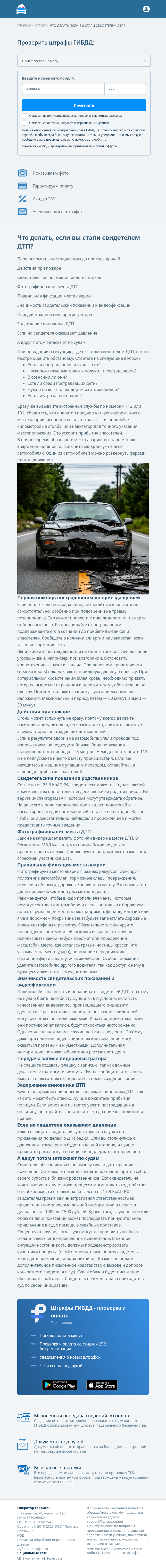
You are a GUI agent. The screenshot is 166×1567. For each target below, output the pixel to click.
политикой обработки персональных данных (77, 123)
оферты (111, 146)
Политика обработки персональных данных (46, 1541)
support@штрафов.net (105, 1521)
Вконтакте (28, 1558)
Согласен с (65, 123)
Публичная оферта (32, 1548)
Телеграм (52, 1558)
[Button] (146, 9)
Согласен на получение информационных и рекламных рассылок (72, 115)
